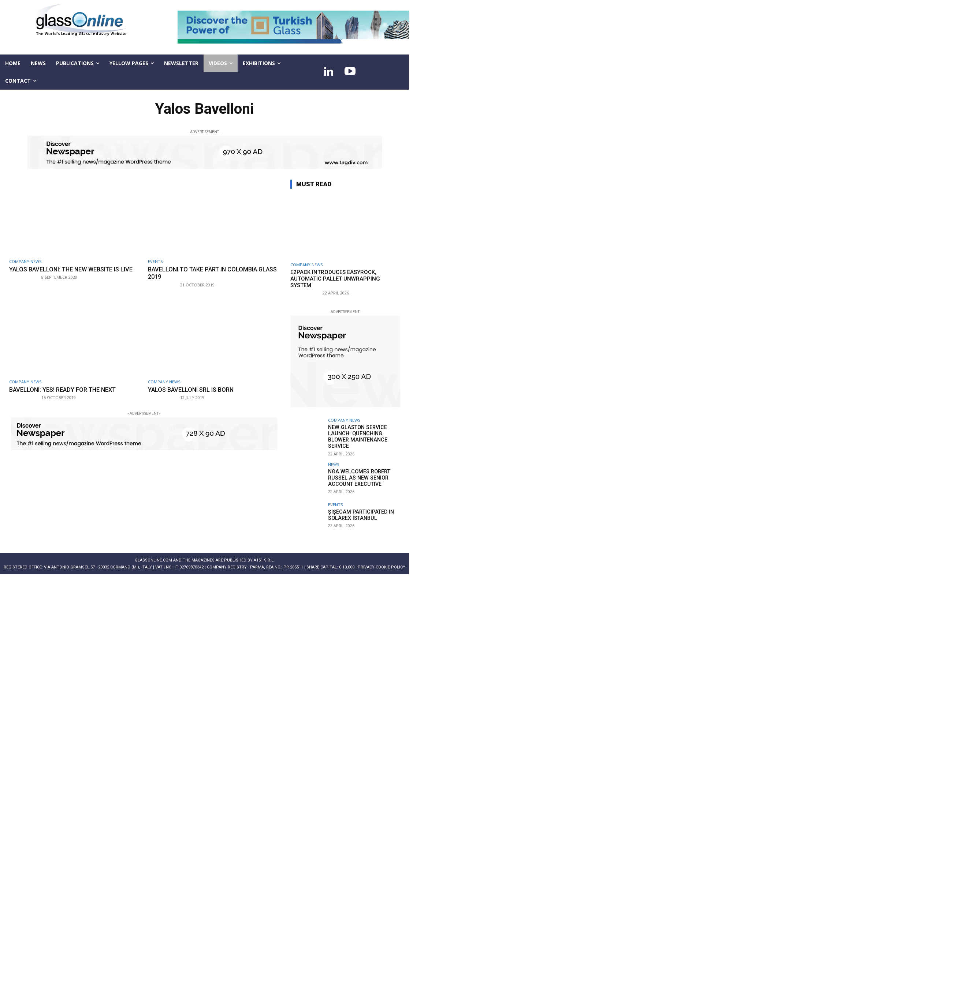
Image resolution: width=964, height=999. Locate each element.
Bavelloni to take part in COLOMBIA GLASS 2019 (205, 273)
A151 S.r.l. (264, 559)
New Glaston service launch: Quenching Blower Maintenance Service (356, 436)
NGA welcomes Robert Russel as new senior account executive (358, 477)
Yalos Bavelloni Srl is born (193, 389)
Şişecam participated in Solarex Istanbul (359, 514)
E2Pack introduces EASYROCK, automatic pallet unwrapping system (335, 279)
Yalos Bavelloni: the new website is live (75, 269)
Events (155, 261)
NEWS (333, 464)
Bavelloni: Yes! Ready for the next (66, 389)
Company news (25, 261)
